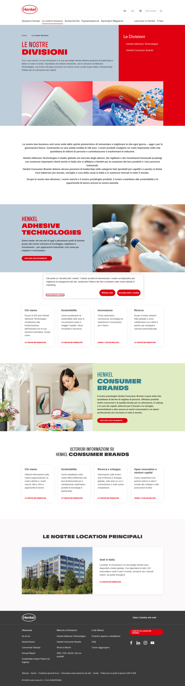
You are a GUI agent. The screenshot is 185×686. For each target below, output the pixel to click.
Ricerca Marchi (64, 647)
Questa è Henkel (31, 21)
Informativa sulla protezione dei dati (76, 673)
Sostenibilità (72, 21)
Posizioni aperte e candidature (106, 636)
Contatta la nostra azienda (141, 632)
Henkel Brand (28, 642)
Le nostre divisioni (52, 21)
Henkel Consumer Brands (69, 642)
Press (160, 21)
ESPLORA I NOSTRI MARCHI (36, 258)
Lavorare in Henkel (144, 21)
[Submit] (161, 11)
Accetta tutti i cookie (128, 293)
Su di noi (26, 636)
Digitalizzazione (90, 21)
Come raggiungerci (101, 647)
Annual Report (28, 653)
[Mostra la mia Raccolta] (132, 11)
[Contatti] (125, 11)
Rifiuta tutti (107, 293)
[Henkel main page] (30, 9)
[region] (93, 286)
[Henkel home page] (24, 35)
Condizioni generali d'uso (48, 673)
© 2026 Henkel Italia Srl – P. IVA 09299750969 (41, 680)
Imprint (33, 673)
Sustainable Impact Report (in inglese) (36, 660)
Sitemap (25, 673)
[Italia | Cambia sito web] (140, 11)
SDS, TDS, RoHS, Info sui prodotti (69, 655)
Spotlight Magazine (112, 21)
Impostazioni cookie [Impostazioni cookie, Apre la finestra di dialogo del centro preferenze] (55, 295)
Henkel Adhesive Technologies (71, 636)
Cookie (96, 673)
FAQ (94, 642)
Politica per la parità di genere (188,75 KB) (118, 673)
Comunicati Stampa (31, 647)
